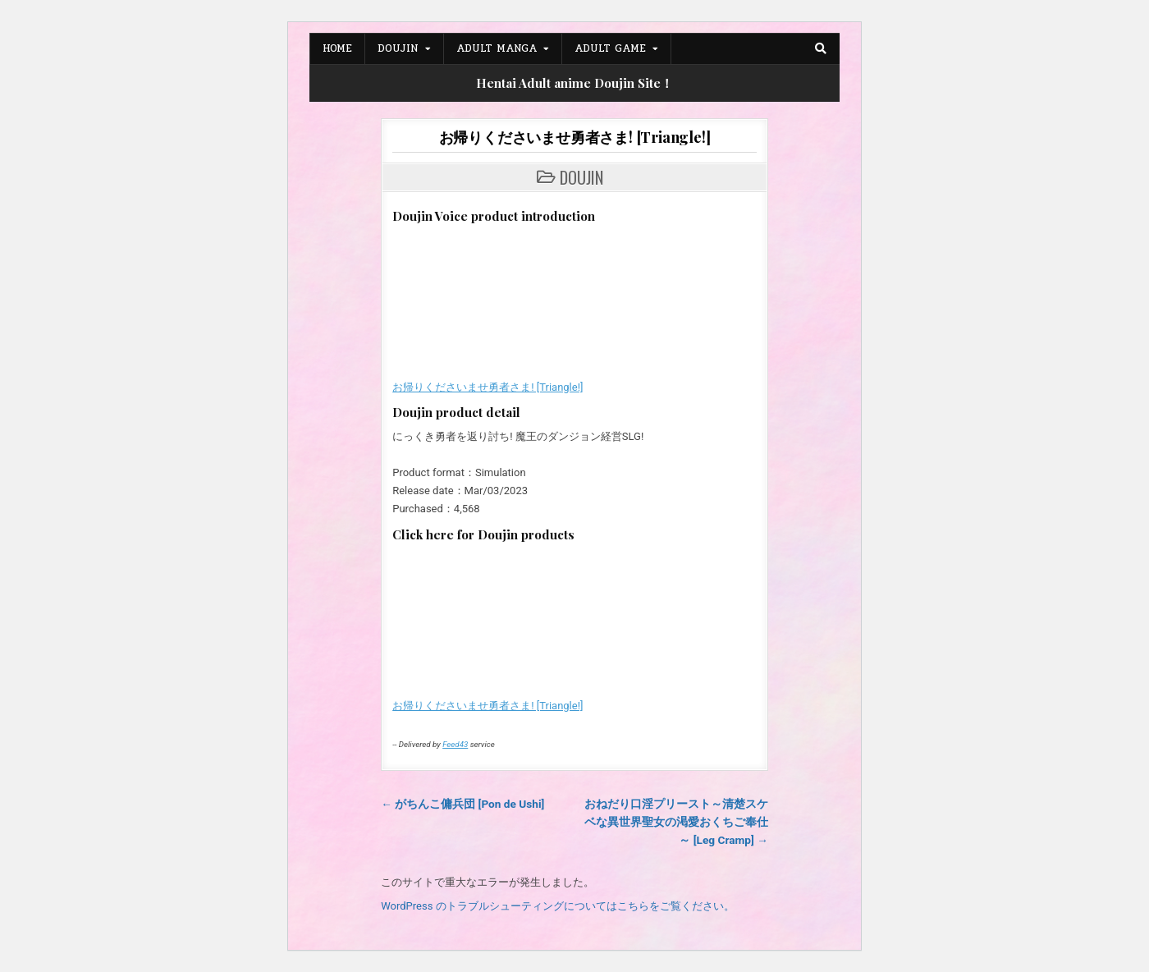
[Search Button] (821, 48)
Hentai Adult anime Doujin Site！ (574, 83)
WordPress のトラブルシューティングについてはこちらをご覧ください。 (557, 906)
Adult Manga (496, 48)
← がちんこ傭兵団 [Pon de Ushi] (462, 803)
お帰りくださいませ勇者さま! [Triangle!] (575, 137)
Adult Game (610, 48)
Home (337, 48)
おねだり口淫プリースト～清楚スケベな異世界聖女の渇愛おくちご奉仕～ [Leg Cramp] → (676, 821)
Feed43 (455, 744)
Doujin (398, 48)
